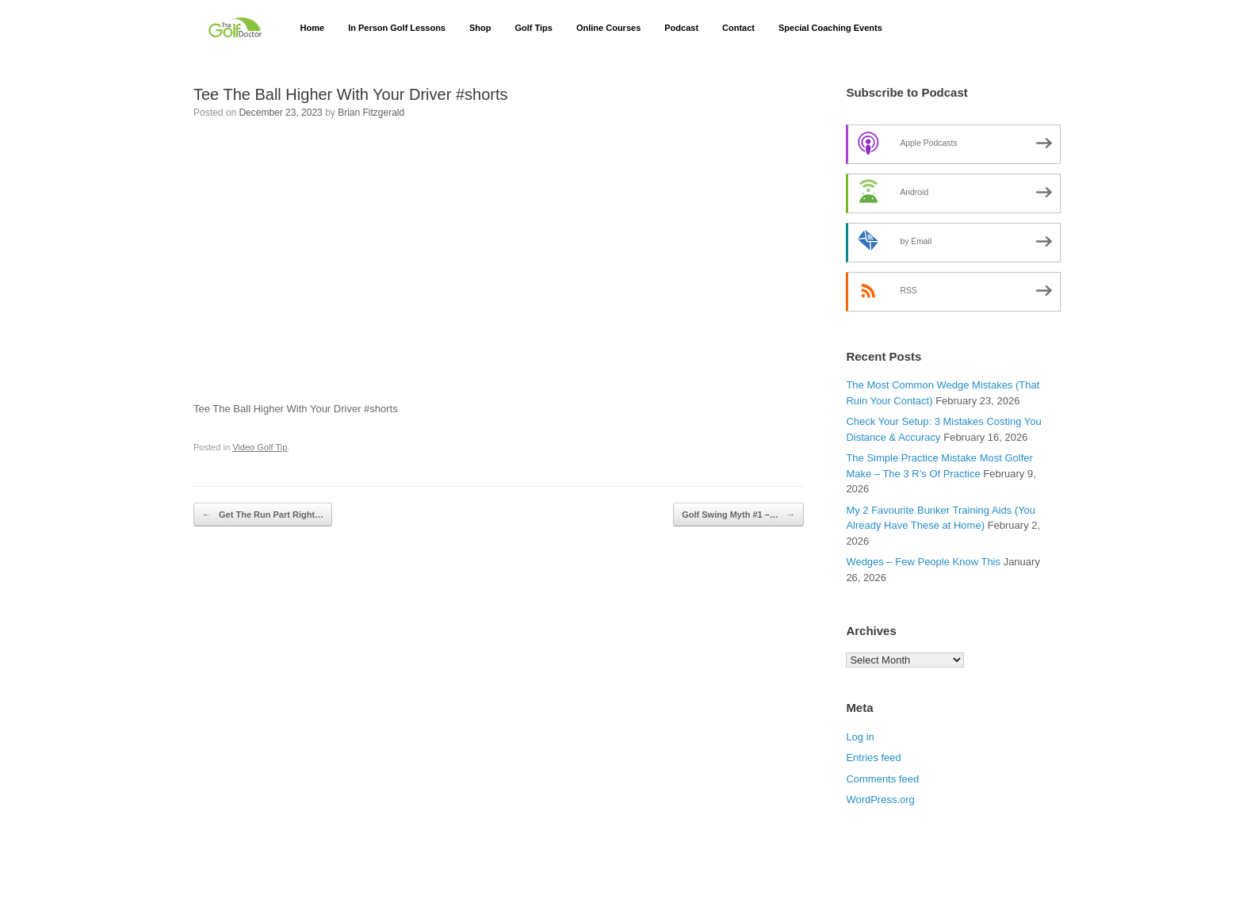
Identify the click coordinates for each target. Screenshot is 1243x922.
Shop (480, 28)
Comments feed (882, 779)
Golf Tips (533, 28)
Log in (860, 737)
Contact (738, 28)
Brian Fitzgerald (371, 112)
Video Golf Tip (259, 447)
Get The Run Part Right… (262, 515)
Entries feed (873, 757)
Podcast (681, 28)
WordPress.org (880, 799)
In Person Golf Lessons (397, 28)
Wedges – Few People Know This (923, 562)
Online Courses (608, 28)
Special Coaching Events (830, 28)
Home (312, 28)
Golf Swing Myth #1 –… (738, 515)
